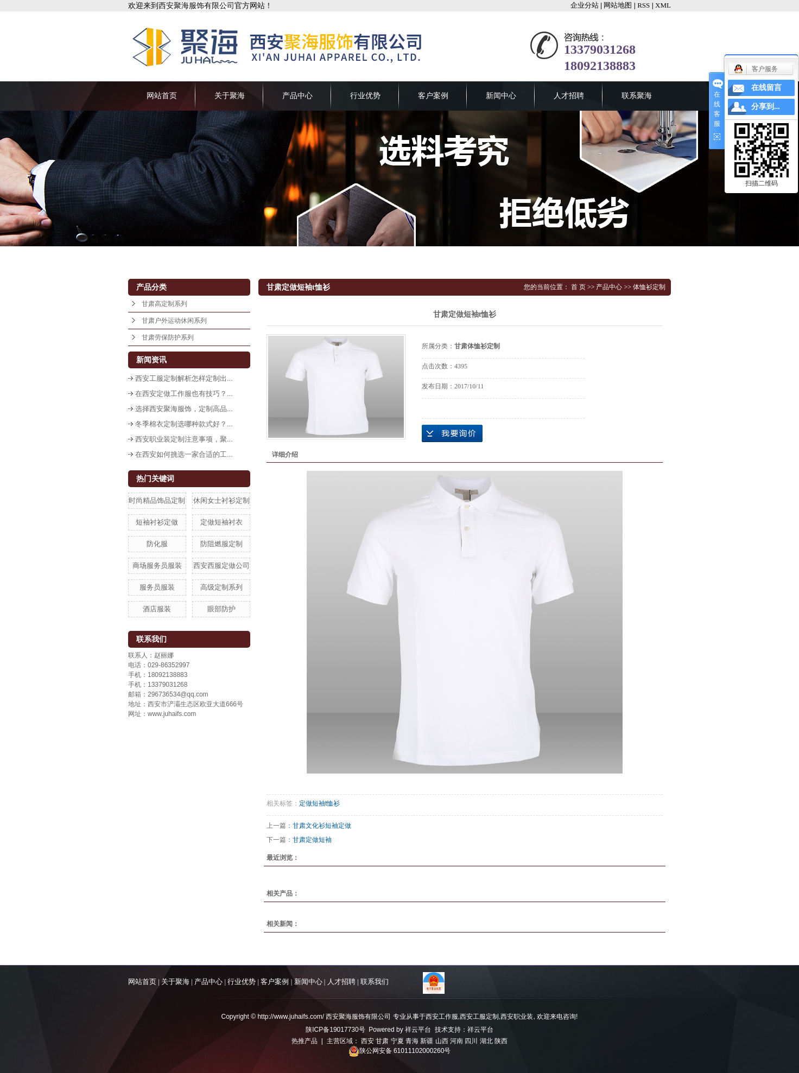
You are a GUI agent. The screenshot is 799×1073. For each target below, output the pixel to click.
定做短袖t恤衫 (319, 803)
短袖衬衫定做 (157, 522)
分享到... (765, 107)
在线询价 (452, 433)
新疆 (426, 1041)
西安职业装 (516, 1016)
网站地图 (618, 5)
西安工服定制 (479, 1016)
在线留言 (766, 88)
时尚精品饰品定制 (157, 500)
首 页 (578, 287)
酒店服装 (157, 609)
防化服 (157, 544)
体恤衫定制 (649, 287)
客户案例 (433, 96)
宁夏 (397, 1041)
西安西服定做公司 (221, 565)
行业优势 (365, 96)
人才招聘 (569, 96)
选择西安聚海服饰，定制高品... (184, 409)
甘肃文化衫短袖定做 (322, 825)
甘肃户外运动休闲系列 (174, 320)
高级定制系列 (221, 587)
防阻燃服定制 (221, 544)
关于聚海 (229, 96)
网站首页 (162, 96)
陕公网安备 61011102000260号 (399, 1051)
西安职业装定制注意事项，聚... (184, 439)
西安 (367, 1041)
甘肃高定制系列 (164, 304)
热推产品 (304, 1041)
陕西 (501, 1041)
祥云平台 (418, 1029)
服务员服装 (157, 587)
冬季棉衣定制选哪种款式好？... (184, 424)
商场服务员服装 (157, 565)
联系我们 (374, 982)
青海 (411, 1041)
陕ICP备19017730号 (335, 1029)
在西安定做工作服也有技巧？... (184, 393)
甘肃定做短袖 (312, 840)
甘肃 (382, 1041)
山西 (441, 1041)
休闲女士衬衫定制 (221, 500)
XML (663, 5)
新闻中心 (501, 96)
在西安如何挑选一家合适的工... (184, 454)
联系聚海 (637, 96)
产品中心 (297, 96)
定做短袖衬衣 (221, 522)
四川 (471, 1041)
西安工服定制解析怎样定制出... (184, 378)
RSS (643, 5)
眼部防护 (221, 609)
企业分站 (584, 5)
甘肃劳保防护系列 (168, 337)
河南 (456, 1041)
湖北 (486, 1041)
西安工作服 (442, 1016)
